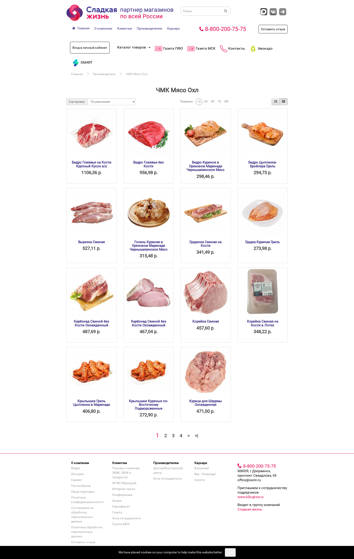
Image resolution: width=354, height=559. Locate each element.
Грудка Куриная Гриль (262, 242)
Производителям (149, 28)
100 (226, 101)
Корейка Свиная (205, 321)
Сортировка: (77, 101)
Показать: (186, 101)
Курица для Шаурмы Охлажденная (205, 403)
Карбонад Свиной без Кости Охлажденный (91, 323)
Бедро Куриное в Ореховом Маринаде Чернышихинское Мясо (205, 166)
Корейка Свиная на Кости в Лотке (262, 323)
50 (212, 101)
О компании (103, 28)
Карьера (173, 28)
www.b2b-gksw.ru (250, 497)
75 (219, 101)
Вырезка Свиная (91, 242)
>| (196, 435)
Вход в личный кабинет (89, 47)
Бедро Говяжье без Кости (148, 164)
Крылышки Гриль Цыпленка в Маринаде (91, 403)
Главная (77, 74)
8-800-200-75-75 (225, 29)
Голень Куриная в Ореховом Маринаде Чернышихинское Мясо (149, 246)
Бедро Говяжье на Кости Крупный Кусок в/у (91, 164)
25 (205, 101)
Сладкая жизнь (250, 509)
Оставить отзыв (273, 29)
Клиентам (124, 28)
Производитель (104, 74)
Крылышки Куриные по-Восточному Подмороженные (148, 405)
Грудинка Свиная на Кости (205, 244)
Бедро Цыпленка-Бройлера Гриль (262, 164)
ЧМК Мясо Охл (136, 74)
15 (199, 101)
